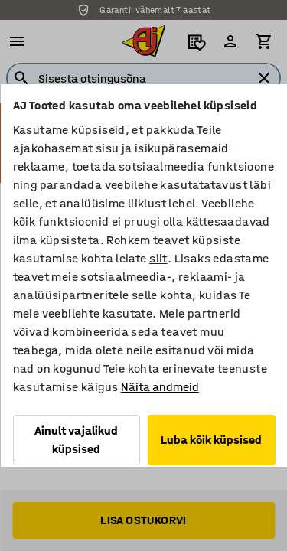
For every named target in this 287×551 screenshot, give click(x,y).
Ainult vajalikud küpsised (76, 439)
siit (158, 258)
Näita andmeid (159, 387)
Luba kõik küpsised (211, 439)
